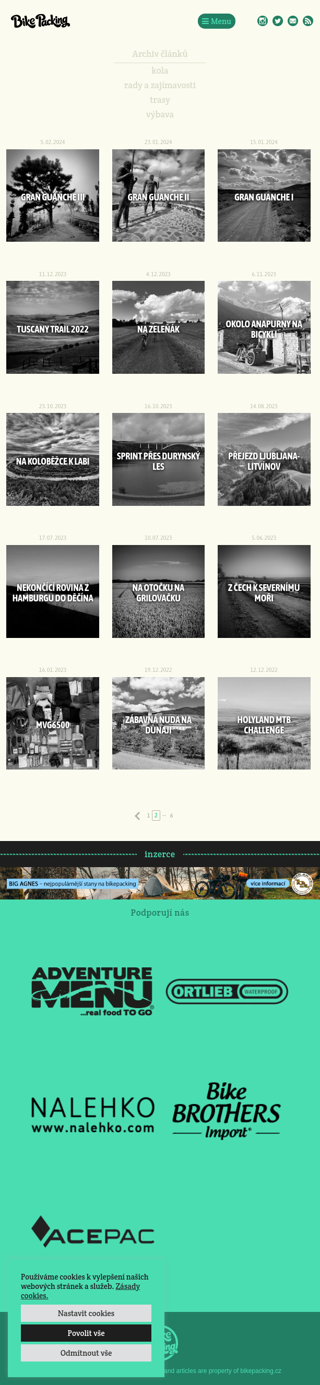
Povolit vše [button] (85, 1333)
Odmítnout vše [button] (86, 1353)
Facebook (247, 21)
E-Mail (293, 21)
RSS (308, 21)
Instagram (262, 21)
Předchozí (137, 816)
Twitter (277, 21)
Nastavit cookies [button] (86, 1313)
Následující (182, 816)
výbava (160, 114)
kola (160, 70)
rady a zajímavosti (160, 85)
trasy (160, 99)
